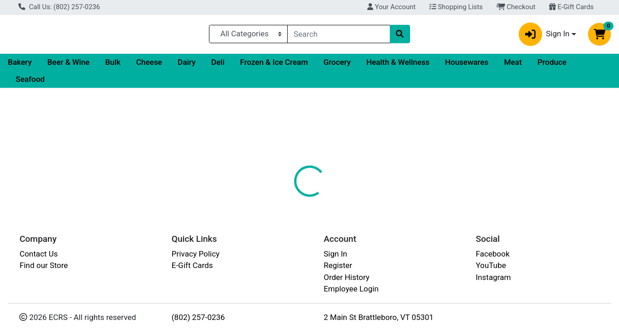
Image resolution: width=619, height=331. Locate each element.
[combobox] (338, 36)
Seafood (30, 83)
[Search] (338, 36)
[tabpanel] (438, 272)
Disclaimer (370, 216)
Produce (552, 65)
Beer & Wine (68, 65)
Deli (218, 65)
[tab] (283, 216)
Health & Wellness (397, 65)
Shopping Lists (456, 7)
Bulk (113, 65)
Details (283, 216)
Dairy (187, 65)
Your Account (391, 7)
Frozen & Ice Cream (274, 65)
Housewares (466, 65)
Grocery (337, 65)
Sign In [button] (544, 36)
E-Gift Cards (571, 7)
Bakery (20, 65)
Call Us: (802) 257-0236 (59, 7)
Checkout (516, 7)
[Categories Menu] (248, 36)
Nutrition (324, 216)
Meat (513, 65)
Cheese (149, 65)
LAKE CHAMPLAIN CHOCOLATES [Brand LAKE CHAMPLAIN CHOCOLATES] (407, 274)
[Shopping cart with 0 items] (599, 36)
